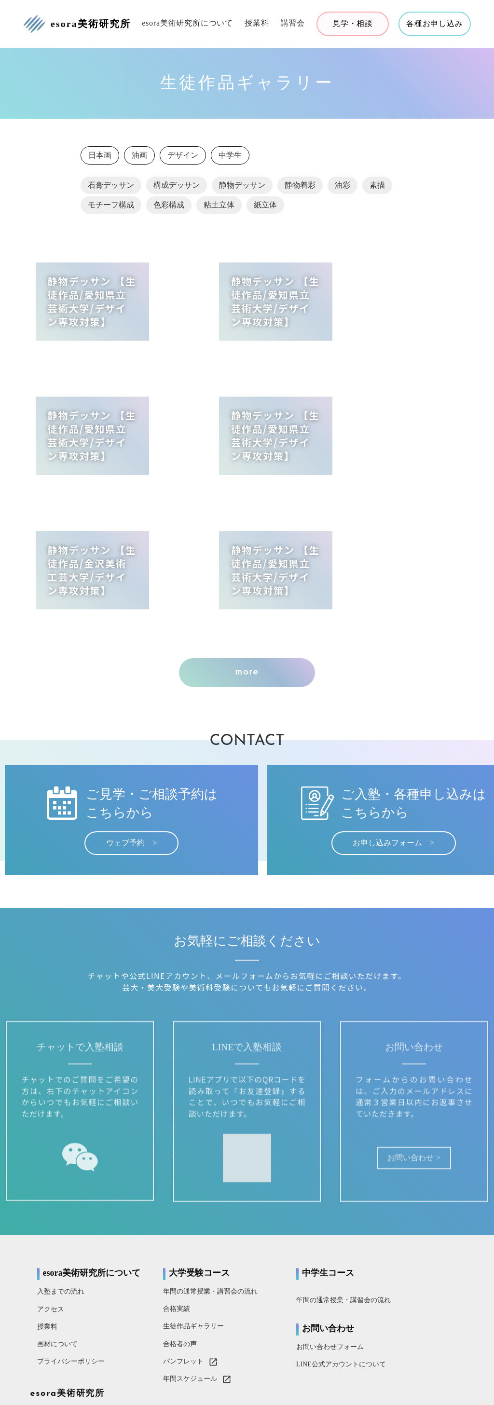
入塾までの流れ (62, 1195)
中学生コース (286, 1166)
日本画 (99, 158)
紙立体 (265, 209)
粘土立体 (219, 209)
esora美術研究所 (403, 1166)
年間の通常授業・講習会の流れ (190, 1185)
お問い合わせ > (394, 1065)
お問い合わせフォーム (288, 1241)
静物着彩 (300, 188)
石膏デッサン (111, 188)
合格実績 (156, 1202)
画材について (59, 1248)
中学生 (230, 158)
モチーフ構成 (111, 209)
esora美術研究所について (186, 23)
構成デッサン (176, 188)
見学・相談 (351, 24)
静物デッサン (242, 188)
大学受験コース (179, 1166)
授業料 (256, 23)
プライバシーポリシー (72, 1265)
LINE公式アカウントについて (299, 1259)
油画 (139, 158)
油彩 (342, 188)
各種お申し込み (433, 24)
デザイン (182, 158)
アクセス (52, 1213)
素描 (377, 188)
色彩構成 (168, 209)
